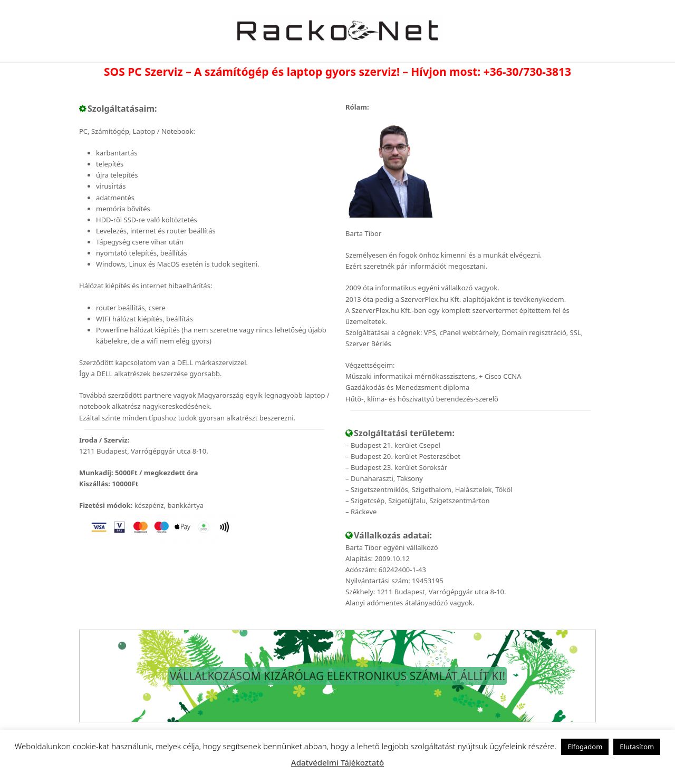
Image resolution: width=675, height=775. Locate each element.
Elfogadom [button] (584, 746)
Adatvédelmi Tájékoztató (337, 762)
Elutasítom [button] (637, 746)
